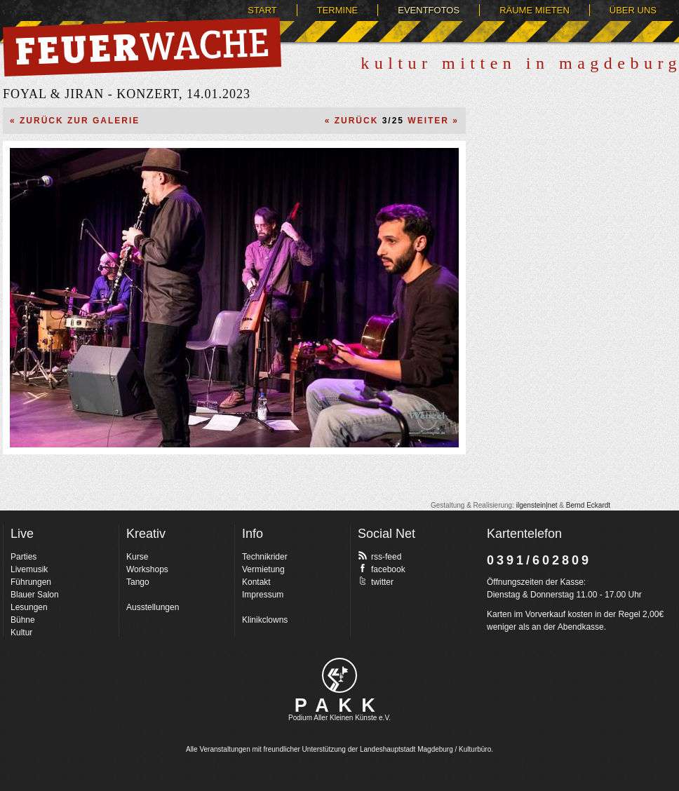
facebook (381, 568)
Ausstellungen (152, 607)
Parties (23, 557)
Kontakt (256, 582)
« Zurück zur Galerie (75, 121)
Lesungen (29, 607)
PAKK (340, 705)
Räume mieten (534, 10)
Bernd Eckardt (588, 505)
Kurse (137, 557)
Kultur (21, 632)
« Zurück (352, 121)
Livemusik (29, 569)
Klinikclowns (265, 620)
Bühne (23, 620)
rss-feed (379, 556)
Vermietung (263, 569)
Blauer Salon (35, 595)
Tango (137, 582)
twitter (376, 581)
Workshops (147, 569)
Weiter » (433, 121)
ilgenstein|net (537, 505)
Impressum (262, 595)
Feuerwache (142, 47)
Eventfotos (428, 10)
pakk (339, 675)
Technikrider (265, 557)
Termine (337, 10)
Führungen (31, 582)
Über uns (633, 10)
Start (262, 10)
